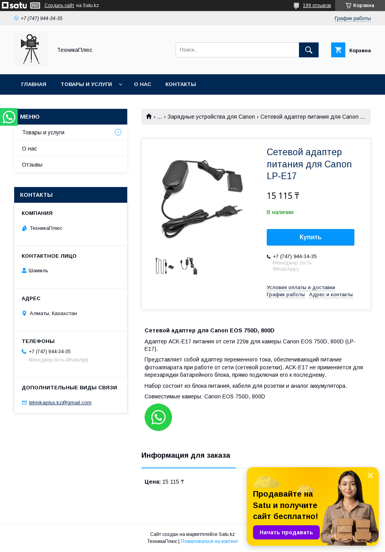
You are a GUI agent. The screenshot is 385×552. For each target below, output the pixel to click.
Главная (33, 84)
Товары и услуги (86, 84)
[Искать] (309, 49)
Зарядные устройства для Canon (211, 117)
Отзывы (32, 164)
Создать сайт (59, 5)
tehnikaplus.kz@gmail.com (60, 402)
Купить (311, 237)
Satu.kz (227, 534)
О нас (142, 84)
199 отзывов (317, 5)
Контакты (180, 84)
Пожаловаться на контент (209, 541)
